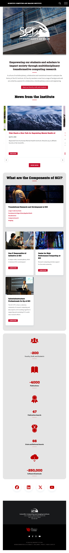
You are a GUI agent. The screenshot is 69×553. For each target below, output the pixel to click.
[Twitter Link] (40, 487)
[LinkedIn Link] (29, 487)
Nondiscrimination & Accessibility (23, 544)
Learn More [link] (13, 268)
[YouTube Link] (52, 487)
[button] (7, 30)
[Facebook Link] (17, 487)
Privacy (43, 544)
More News (34, 165)
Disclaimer (37, 544)
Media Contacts (50, 544)
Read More (13, 153)
